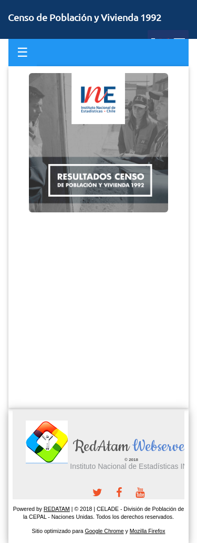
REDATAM (57, 509)
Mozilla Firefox (147, 531)
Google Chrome (104, 531)
